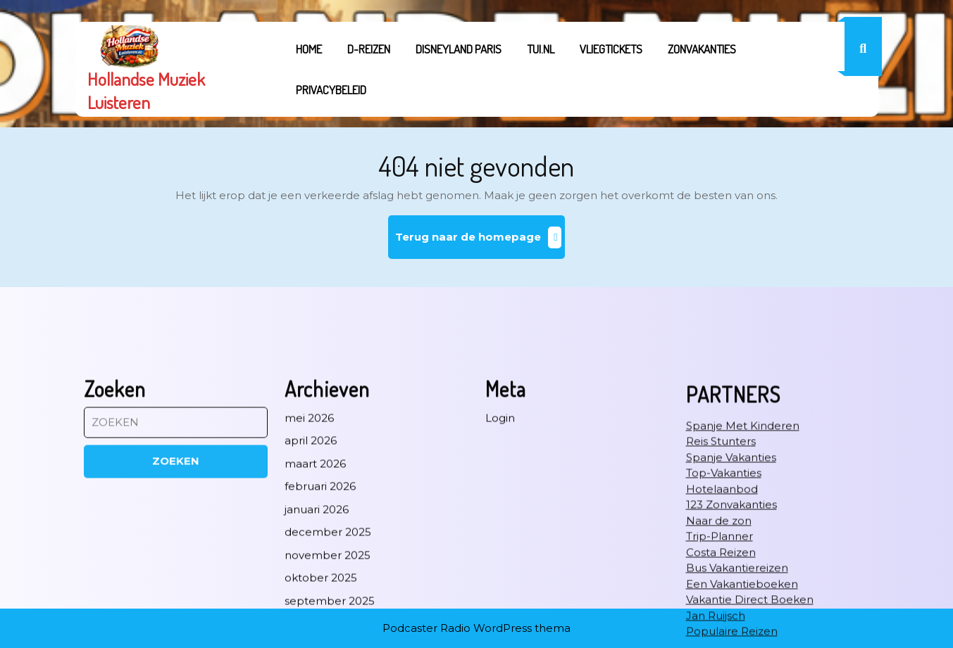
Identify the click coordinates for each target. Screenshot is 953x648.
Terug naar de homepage (480, 242)
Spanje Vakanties (731, 542)
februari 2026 (320, 571)
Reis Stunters (721, 526)
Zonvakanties (702, 49)
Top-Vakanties (723, 558)
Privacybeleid (331, 89)
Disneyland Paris (459, 49)
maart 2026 (315, 549)
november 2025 (327, 640)
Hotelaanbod (722, 574)
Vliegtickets (611, 49)
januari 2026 (317, 595)
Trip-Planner (719, 621)
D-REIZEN (368, 49)
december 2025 (328, 617)
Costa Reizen (721, 637)
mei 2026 (309, 503)
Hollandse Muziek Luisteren (146, 90)
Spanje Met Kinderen (742, 511)
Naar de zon (719, 606)
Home (309, 49)
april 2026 (311, 526)
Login (500, 503)
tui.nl (540, 49)
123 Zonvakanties (731, 590)
